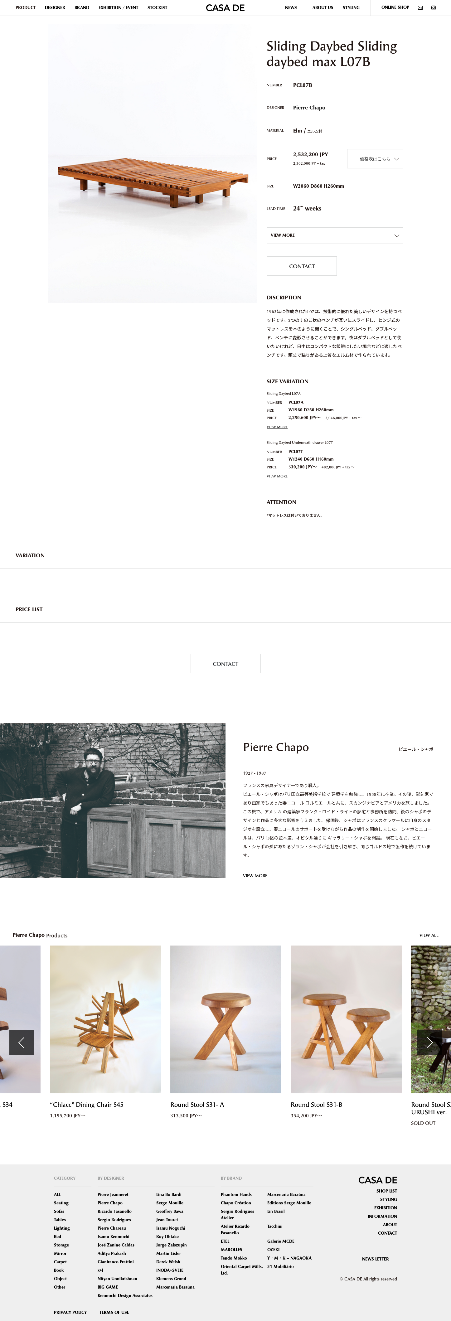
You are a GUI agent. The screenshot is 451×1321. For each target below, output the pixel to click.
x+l (100, 1270)
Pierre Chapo (309, 107)
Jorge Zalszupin (171, 1245)
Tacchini (275, 1226)
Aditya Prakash (112, 1253)
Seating (61, 1203)
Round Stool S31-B (316, 1104)
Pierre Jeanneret (113, 1195)
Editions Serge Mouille (289, 1203)
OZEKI (273, 1250)
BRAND (82, 8)
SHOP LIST (386, 1191)
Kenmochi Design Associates (125, 1296)
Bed (57, 1237)
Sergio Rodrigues (114, 1220)
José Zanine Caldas (116, 1245)
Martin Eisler (168, 1253)
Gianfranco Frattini (116, 1262)
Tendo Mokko (234, 1258)
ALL (57, 1195)
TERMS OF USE (114, 1312)
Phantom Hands (236, 1195)
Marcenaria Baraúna (175, 1287)
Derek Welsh (168, 1262)
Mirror (60, 1253)
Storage (61, 1245)
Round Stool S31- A (197, 1104)
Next (429, 1042)
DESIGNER (55, 8)
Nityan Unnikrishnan (117, 1279)
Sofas (59, 1211)
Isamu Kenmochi (113, 1237)
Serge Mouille (169, 1203)
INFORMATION (382, 1216)
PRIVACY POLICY (70, 1312)
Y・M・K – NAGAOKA (289, 1258)
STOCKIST (157, 8)
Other (59, 1287)
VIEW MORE (277, 426)
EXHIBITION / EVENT (118, 8)
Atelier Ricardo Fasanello (235, 1230)
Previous (21, 1042)
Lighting (62, 1228)
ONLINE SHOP (395, 7)
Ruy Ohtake (167, 1237)
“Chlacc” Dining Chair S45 (87, 1104)
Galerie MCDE (280, 1241)
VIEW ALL (429, 935)
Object (60, 1279)
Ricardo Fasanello (115, 1211)
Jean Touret (167, 1220)
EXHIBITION (385, 1208)
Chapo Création (236, 1203)
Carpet (60, 1262)
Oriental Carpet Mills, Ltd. (242, 1270)
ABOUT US (323, 8)
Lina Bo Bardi (169, 1195)
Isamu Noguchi (170, 1228)
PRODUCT (26, 8)
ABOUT (390, 1225)
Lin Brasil (276, 1211)
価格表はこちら (375, 159)
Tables (60, 1220)
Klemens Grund (171, 1279)
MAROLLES (231, 1250)
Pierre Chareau (112, 1228)
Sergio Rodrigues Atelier (237, 1215)
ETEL (225, 1241)
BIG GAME (108, 1287)
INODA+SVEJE (169, 1270)
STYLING (351, 8)
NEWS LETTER (375, 1259)
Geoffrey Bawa (169, 1211)
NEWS (291, 8)
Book (59, 1270)
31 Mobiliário (280, 1267)
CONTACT (302, 266)
